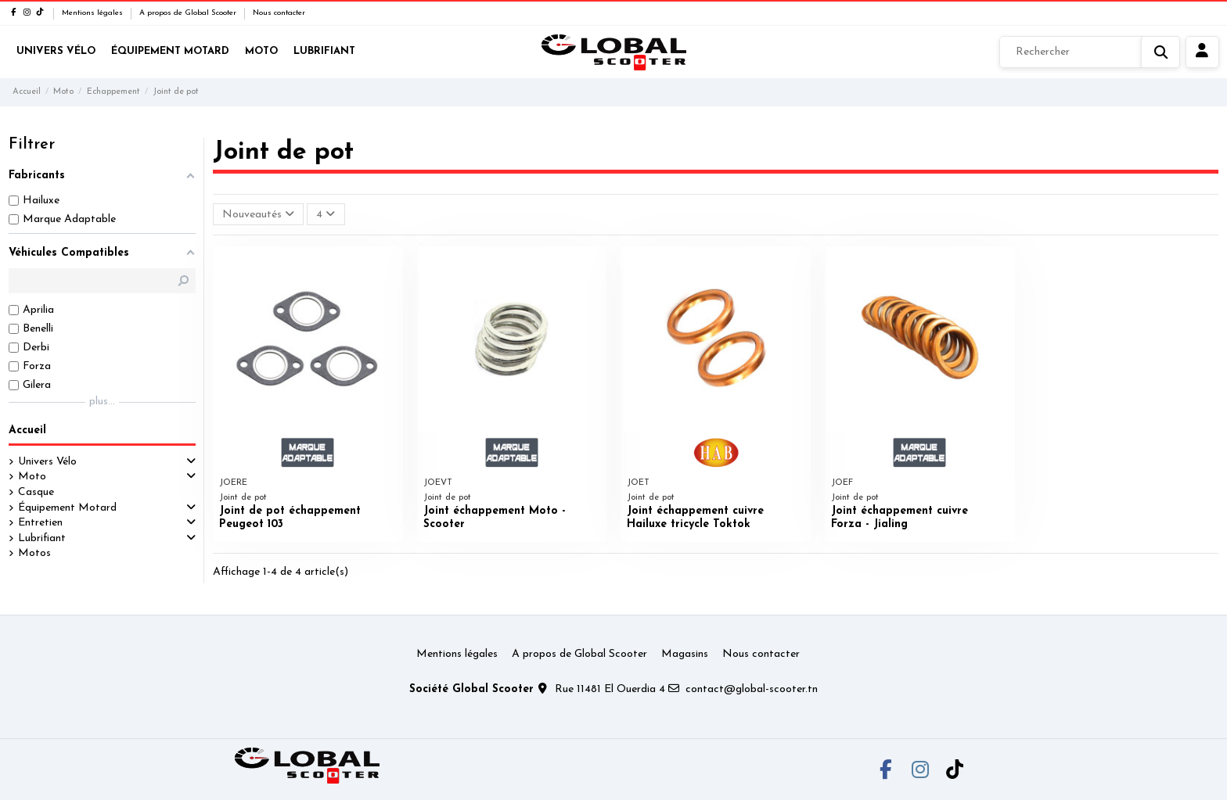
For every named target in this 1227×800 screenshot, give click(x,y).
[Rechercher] (1089, 52)
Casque (36, 492)
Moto (32, 477)
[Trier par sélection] (258, 214)
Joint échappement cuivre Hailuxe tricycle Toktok (695, 517)
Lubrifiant (42, 538)
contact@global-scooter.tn (751, 689)
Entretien (40, 523)
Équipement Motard (67, 508)
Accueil (27, 430)
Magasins (684, 654)
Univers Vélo (47, 462)
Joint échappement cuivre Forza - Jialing (899, 517)
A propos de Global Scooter (189, 13)
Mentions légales (93, 13)
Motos (34, 553)
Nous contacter (279, 13)
